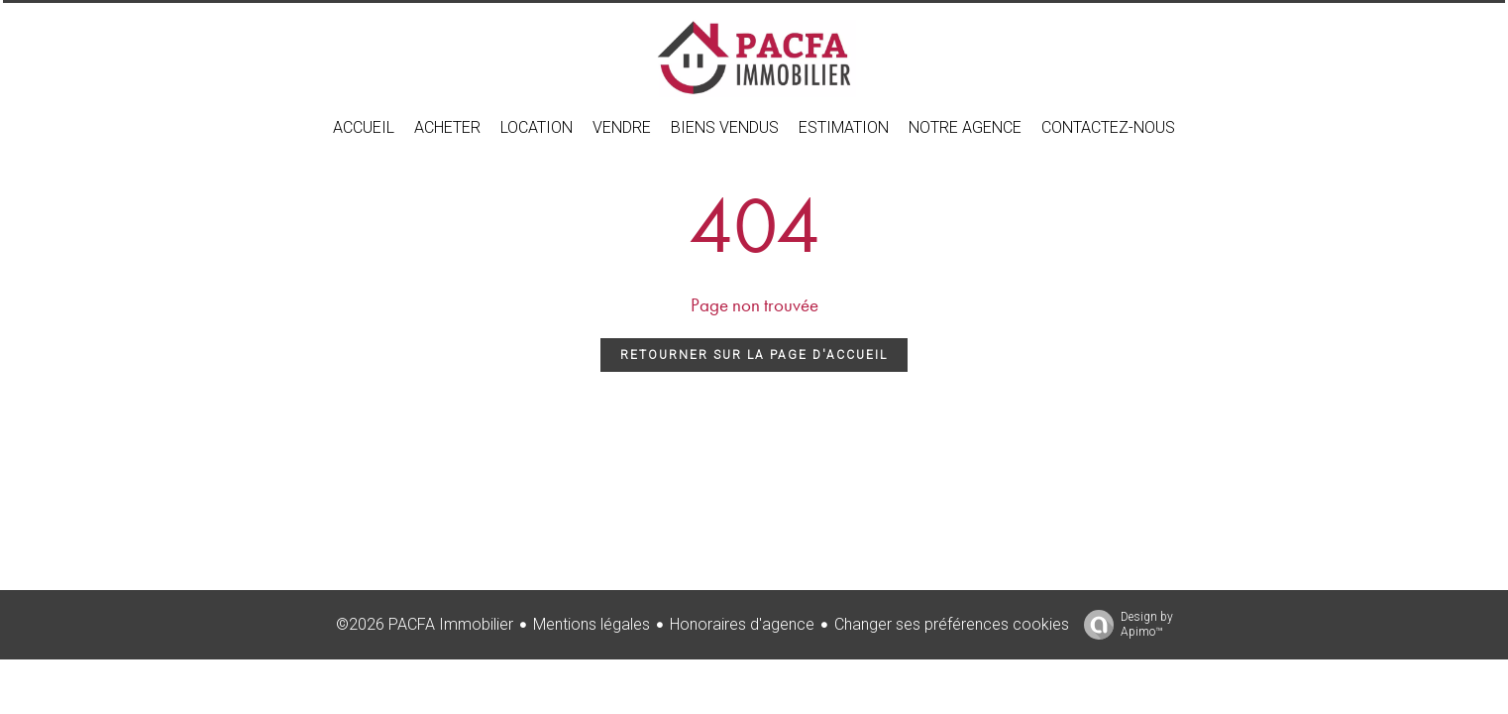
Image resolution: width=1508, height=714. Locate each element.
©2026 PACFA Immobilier (424, 624)
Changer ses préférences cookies (951, 624)
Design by (1123, 625)
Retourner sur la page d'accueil (754, 355)
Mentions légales (591, 624)
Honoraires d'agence (742, 624)
